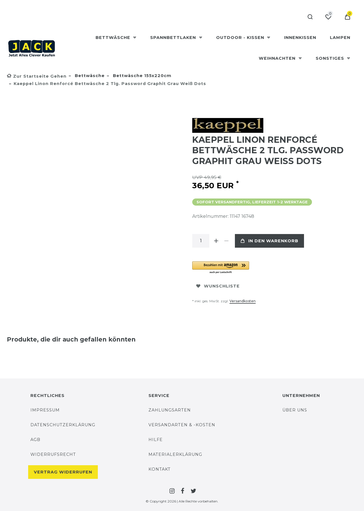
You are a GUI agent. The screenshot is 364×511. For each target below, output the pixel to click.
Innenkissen (300, 37)
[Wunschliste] (328, 17)
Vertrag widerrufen (63, 472)
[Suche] (308, 17)
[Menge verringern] (226, 241)
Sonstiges (331, 58)
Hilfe (155, 439)
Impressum (45, 410)
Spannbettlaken (173, 37)
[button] (256, 267)
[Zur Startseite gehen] (37, 76)
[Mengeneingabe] (200, 241)
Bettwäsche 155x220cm (141, 75)
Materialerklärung (175, 454)
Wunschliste (218, 286)
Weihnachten (278, 58)
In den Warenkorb (269, 240)
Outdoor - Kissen (241, 37)
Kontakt (159, 469)
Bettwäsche (114, 37)
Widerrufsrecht (53, 454)
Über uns (294, 410)
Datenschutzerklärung (62, 424)
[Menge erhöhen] (216, 241)
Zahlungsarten (169, 410)
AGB (35, 439)
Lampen (340, 37)
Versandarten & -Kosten (181, 424)
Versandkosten (242, 301)
